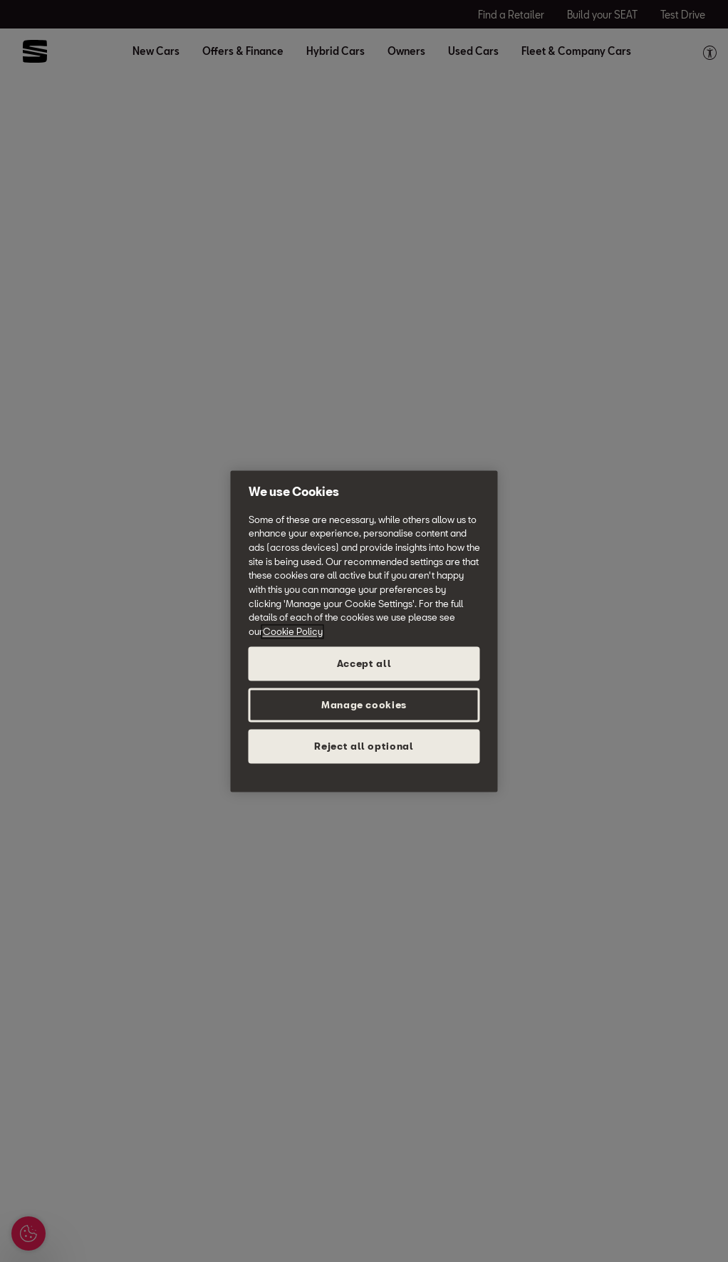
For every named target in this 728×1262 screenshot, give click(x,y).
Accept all (364, 663)
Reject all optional (363, 746)
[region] (364, 631)
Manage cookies (364, 704)
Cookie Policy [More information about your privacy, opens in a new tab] (293, 631)
